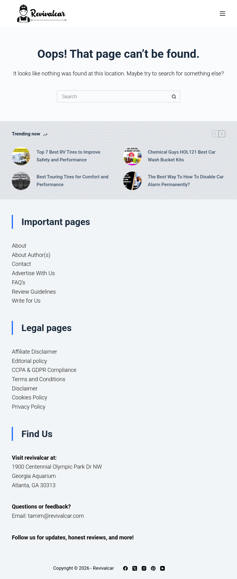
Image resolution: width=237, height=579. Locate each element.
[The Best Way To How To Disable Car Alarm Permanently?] (132, 181)
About (19, 245)
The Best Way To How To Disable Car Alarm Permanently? (186, 180)
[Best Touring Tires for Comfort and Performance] (21, 181)
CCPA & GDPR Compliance (44, 370)
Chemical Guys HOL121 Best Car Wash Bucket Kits (181, 156)
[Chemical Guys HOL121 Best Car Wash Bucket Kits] (132, 156)
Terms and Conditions (38, 379)
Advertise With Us (33, 273)
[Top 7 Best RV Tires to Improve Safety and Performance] (21, 156)
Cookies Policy (29, 397)
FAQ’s (18, 282)
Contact (21, 264)
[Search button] (174, 96)
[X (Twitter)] (134, 568)
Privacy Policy (28, 406)
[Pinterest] (153, 568)
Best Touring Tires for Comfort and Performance (72, 180)
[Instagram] (144, 568)
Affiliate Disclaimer (34, 351)
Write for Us (26, 300)
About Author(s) (31, 255)
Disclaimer (24, 388)
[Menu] (222, 13)
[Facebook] (125, 568)
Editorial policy (29, 361)
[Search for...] (112, 96)
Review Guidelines (34, 291)
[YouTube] (162, 568)
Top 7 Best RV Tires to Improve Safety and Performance (68, 156)
